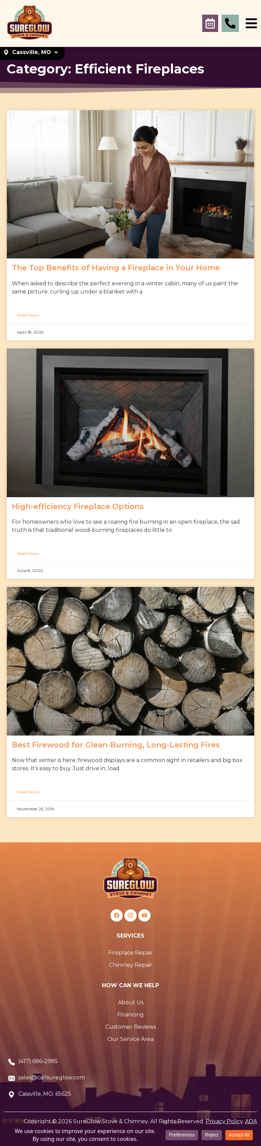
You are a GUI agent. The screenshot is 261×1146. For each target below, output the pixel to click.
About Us (130, 1002)
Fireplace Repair (130, 952)
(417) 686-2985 (38, 1061)
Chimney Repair (130, 965)
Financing (130, 1014)
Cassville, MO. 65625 (44, 1094)
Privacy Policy (224, 1121)
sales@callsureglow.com (51, 1077)
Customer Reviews (130, 1027)
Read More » (29, 315)
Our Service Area (130, 1039)
